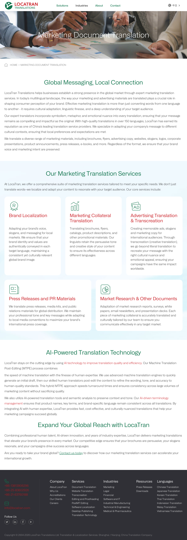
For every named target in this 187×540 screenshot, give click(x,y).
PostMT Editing (80, 503)
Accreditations (57, 495)
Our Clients (56, 499)
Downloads (142, 491)
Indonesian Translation (169, 503)
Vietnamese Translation (170, 511)
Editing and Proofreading (85, 499)
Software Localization (83, 507)
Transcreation (79, 495)
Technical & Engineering (116, 507)
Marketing (108, 487)
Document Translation (84, 487)
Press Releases (144, 487)
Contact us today (71, 453)
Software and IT (111, 499)
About (99, 5)
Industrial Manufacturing (116, 503)
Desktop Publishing (82, 511)
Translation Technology (84, 515)
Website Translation (82, 491)
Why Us (54, 491)
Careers (54, 503)
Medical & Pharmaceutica (117, 511)
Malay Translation (166, 507)
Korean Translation (167, 495)
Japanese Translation (168, 491)
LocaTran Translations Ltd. (44, 535)
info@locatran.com (17, 508)
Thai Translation (166, 499)
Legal (106, 491)
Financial (108, 495)
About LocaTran (58, 487)
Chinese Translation (168, 487)
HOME (13, 65)
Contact (115, 5)
